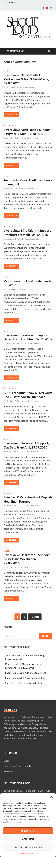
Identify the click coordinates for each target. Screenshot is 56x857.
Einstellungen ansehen (28, 847)
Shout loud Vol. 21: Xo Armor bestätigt (25, 677)
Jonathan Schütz (27, 87)
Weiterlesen (10, 114)
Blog (6, 760)
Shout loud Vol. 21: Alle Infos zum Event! (26, 672)
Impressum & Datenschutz (29, 853)
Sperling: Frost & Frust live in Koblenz (24, 682)
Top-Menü (11, 2)
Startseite (9, 771)
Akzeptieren (28, 831)
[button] (51, 796)
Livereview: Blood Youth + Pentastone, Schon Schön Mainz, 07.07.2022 (26, 79)
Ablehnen (28, 839)
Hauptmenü (17, 51)
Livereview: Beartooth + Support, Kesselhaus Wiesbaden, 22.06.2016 (27, 559)
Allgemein (8, 71)
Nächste (34, 616)
